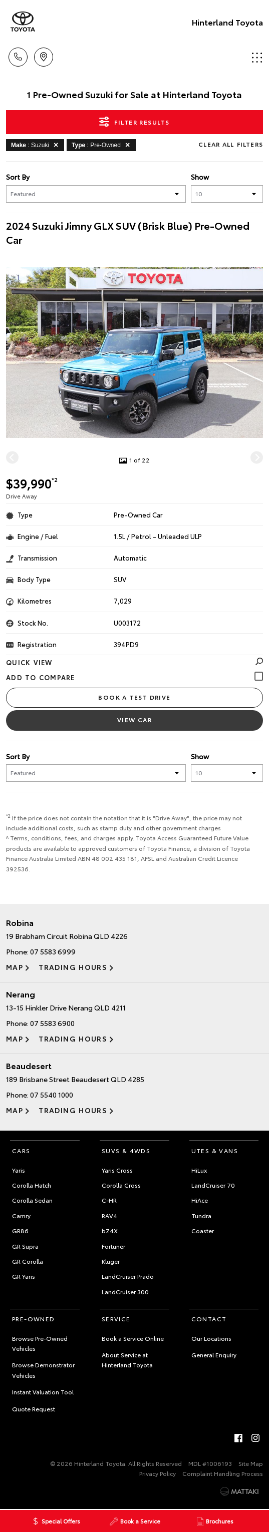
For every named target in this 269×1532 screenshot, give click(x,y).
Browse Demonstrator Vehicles (43, 1369)
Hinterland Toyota (227, 22)
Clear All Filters (230, 144)
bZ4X (110, 1230)
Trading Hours (73, 967)
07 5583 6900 (52, 1023)
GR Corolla (27, 1261)
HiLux (199, 1170)
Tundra (201, 1215)
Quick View (134, 662)
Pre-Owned (33, 1318)
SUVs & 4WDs (126, 1150)
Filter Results (134, 122)
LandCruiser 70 (213, 1185)
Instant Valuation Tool (43, 1391)
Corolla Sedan (32, 1200)
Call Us (18, 55)
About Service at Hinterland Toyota (127, 1359)
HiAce (199, 1200)
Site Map (250, 1463)
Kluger (111, 1261)
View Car (134, 719)
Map (14, 967)
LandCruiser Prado (128, 1276)
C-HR (109, 1200)
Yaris (18, 1170)
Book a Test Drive (134, 697)
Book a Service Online (133, 1338)
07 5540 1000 (51, 1095)
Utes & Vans (214, 1150)
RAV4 (109, 1215)
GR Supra (25, 1246)
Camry (21, 1215)
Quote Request (33, 1408)
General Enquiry (213, 1354)
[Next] (256, 457)
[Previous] (12, 457)
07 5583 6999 (53, 951)
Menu (257, 57)
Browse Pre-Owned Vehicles (40, 1343)
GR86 (20, 1230)
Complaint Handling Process (222, 1473)
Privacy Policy (157, 1473)
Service (116, 1318)
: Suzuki (36, 145)
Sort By (18, 177)
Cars (21, 1150)
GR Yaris (23, 1276)
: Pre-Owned (102, 145)
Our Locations (211, 1338)
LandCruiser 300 (125, 1291)
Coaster (202, 1230)
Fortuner (113, 1246)
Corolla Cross (121, 1185)
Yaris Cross (117, 1170)
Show (200, 177)
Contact (209, 1318)
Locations (43, 55)
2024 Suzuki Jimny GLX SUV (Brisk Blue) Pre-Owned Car (127, 232)
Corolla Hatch (31, 1185)
